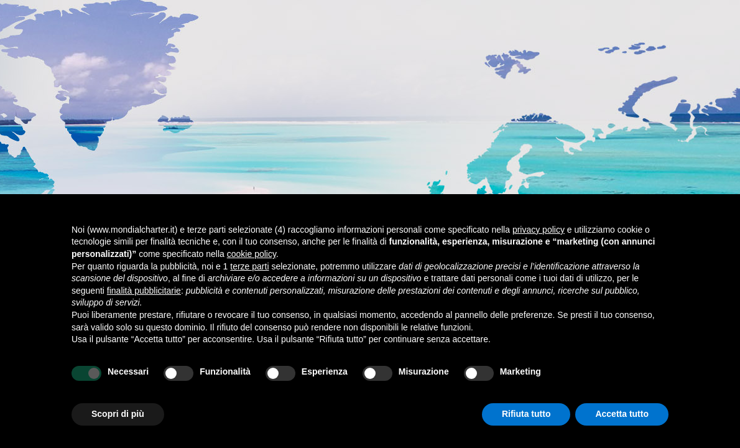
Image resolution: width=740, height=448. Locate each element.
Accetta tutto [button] (622, 414)
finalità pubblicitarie (144, 291)
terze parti (249, 266)
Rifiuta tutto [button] (526, 414)
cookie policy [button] (251, 254)
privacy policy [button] (538, 230)
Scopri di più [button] (117, 414)
